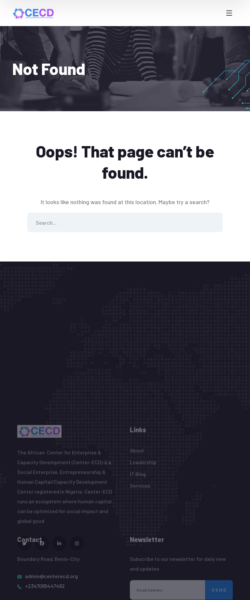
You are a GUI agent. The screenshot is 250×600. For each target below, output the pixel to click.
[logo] (33, 12)
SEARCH (212, 222)
